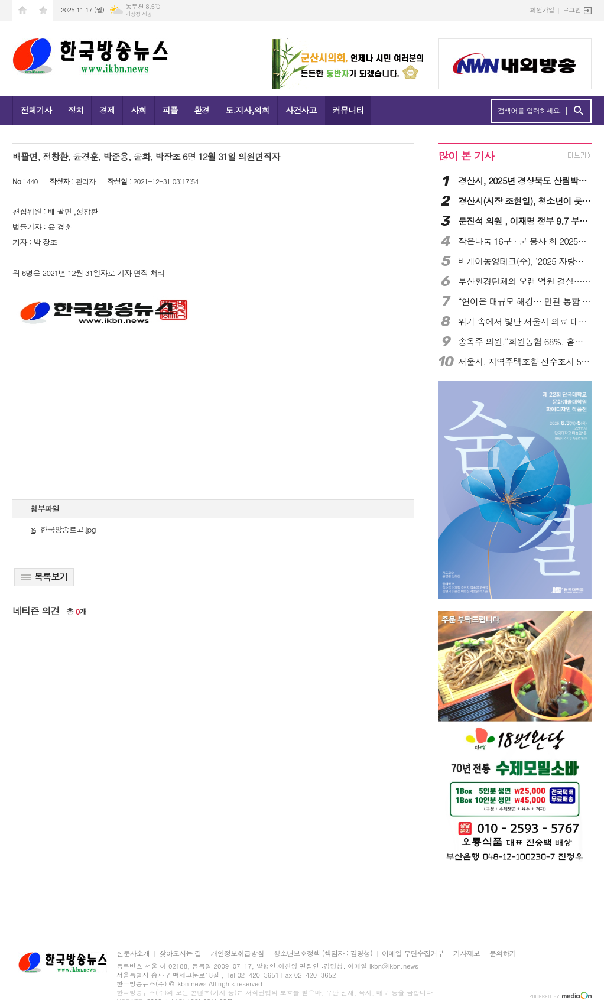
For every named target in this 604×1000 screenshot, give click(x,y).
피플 (170, 110)
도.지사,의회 (247, 110)
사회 (138, 110)
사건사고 (301, 110)
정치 (75, 110)
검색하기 (578, 110)
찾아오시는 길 (180, 953)
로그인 (572, 9)
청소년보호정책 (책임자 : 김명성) (323, 953)
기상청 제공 (138, 14)
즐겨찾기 (43, 10)
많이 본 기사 (465, 155)
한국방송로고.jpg (63, 529)
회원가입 (542, 9)
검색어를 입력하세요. (530, 110)
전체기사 (36, 110)
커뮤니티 (348, 110)
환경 (201, 110)
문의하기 (502, 953)
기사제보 (466, 953)
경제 (107, 110)
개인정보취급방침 (237, 953)
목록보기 (44, 576)
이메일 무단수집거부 (413, 953)
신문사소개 (133, 953)
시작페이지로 (22, 10)
